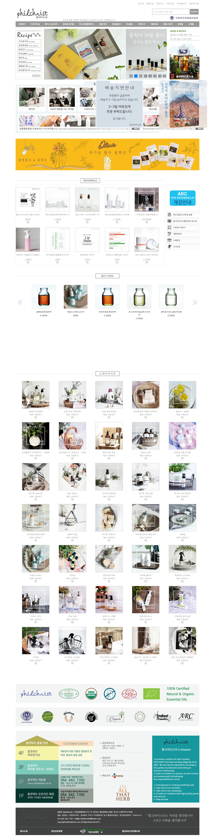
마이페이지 (181, 3)
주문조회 (170, 3)
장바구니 (160, 3)
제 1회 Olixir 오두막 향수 (181, 38)
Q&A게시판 (194, 3)
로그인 (141, 3)
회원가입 (150, 3)
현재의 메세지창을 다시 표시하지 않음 (114, 128)
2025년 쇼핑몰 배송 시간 (181, 34)
